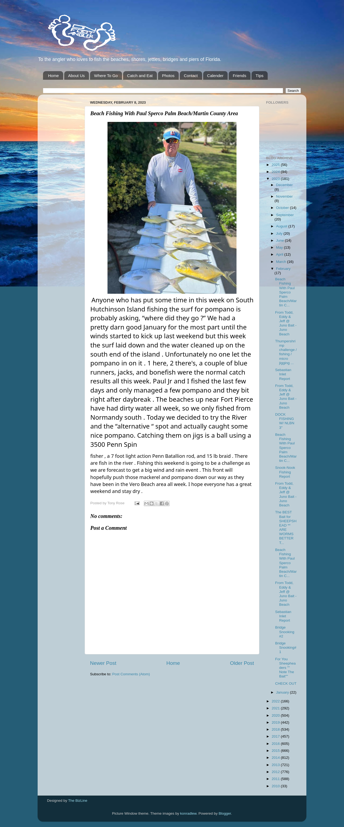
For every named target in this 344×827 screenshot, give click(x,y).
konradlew (188, 813)
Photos (168, 75)
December (284, 185)
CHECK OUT (286, 683)
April (280, 254)
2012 (276, 772)
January (283, 692)
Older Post (242, 663)
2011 (276, 779)
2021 (276, 708)
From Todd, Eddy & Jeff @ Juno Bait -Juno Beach (286, 323)
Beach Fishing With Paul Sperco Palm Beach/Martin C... (286, 292)
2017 (276, 736)
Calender (215, 75)
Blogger (225, 813)
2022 (276, 701)
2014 (276, 758)
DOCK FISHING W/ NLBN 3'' (284, 421)
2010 (276, 786)
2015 (276, 751)
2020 (276, 715)
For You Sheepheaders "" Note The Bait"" (285, 668)
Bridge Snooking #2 (284, 631)
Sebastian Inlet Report (283, 374)
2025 (276, 165)
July (280, 233)
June (280, 240)
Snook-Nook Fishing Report (285, 472)
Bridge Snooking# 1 (285, 647)
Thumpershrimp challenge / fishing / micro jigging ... (286, 352)
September (285, 215)
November (284, 196)
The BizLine (77, 801)
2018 (276, 729)
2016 (276, 744)
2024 (276, 172)
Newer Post (103, 663)
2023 (276, 179)
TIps (259, 75)
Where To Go (106, 75)
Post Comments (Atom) (131, 674)
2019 (276, 722)
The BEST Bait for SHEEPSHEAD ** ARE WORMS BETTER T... (286, 527)
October (283, 208)
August (282, 226)
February (283, 269)
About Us (76, 75)
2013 (276, 765)
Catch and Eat (140, 75)
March (281, 262)
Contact (191, 75)
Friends (239, 75)
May (280, 247)
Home (53, 75)
